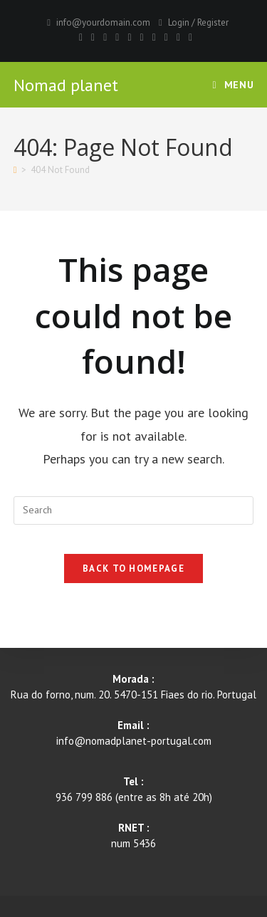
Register (213, 22)
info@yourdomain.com (103, 22)
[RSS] (188, 37)
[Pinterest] (105, 37)
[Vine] (178, 37)
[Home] (15, 170)
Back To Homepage (133, 568)
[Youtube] (154, 37)
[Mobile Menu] (233, 84)
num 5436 (133, 843)
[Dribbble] (117, 37)
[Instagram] (142, 37)
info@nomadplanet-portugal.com (133, 741)
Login (178, 22)
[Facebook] (93, 37)
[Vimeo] (166, 37)
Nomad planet (66, 85)
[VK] (129, 37)
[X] (81, 37)
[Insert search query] (134, 510)
